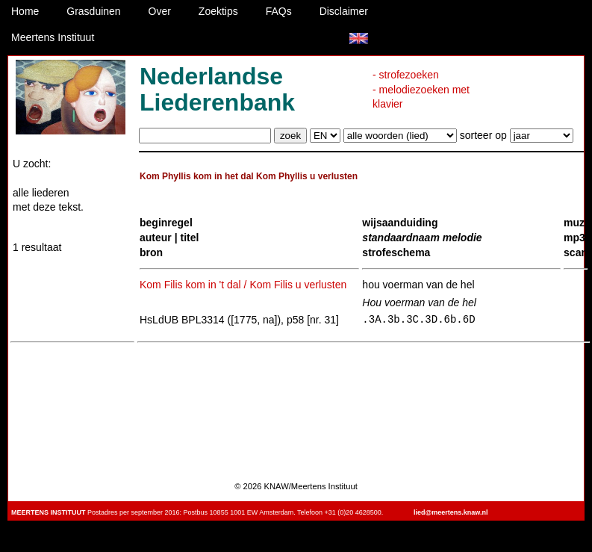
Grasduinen (93, 11)
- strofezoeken (406, 75)
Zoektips (218, 11)
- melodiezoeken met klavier (421, 97)
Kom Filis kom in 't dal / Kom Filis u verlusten (243, 285)
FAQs (279, 11)
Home (25, 11)
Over (160, 11)
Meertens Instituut (52, 37)
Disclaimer (344, 11)
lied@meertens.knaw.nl (450, 512)
